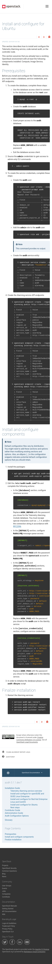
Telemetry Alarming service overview (26, 791)
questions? (8, 756)
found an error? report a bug (16, 752)
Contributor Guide (12, 810)
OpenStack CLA (8, 932)
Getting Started (7, 909)
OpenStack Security (9, 868)
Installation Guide (12, 788)
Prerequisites (10, 834)
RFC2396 (17, 526)
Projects (5, 865)
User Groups (6, 886)
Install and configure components (19, 837)
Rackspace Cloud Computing (34, 952)
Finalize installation (13, 839)
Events (4, 888)
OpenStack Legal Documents (27, 742)
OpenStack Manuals (9, 906)
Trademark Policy (8, 926)
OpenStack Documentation (32, 773)
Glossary (8, 820)
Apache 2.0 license (42, 949)
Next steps (15, 807)
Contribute (6, 897)
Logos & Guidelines (9, 923)
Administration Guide (14, 813)
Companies (6, 894)
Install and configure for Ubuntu (24, 805)
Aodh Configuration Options (17, 816)
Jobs (4, 891)
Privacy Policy (7, 929)
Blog (3, 874)
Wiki (3, 914)
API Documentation (9, 911)
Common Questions (9, 871)
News (4, 877)
